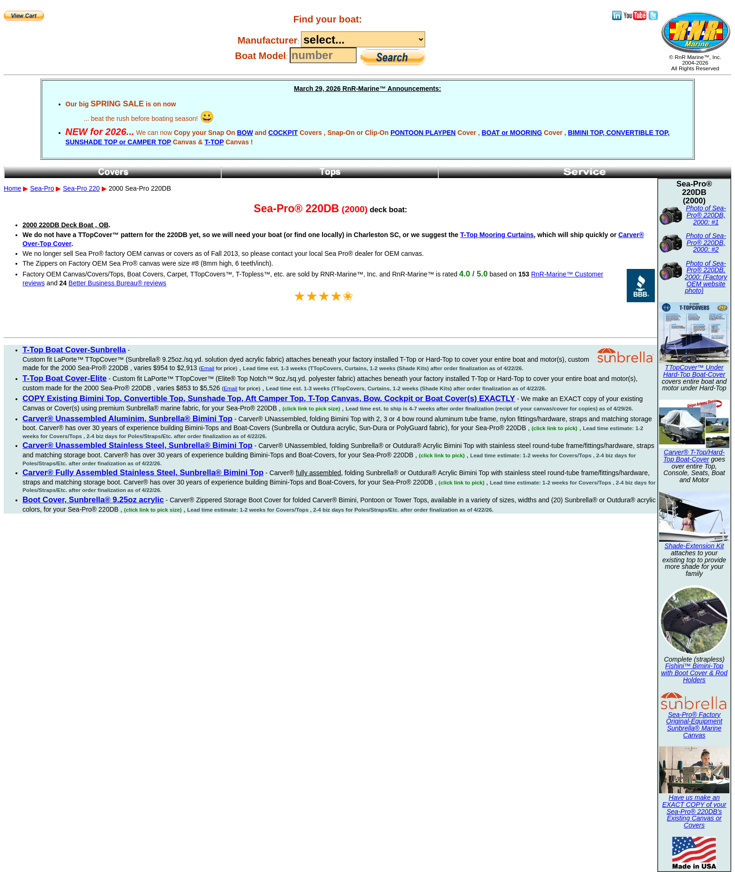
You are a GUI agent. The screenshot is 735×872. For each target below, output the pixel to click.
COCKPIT (283, 132)
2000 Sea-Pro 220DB (367, 262)
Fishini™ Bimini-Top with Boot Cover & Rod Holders (694, 672)
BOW (245, 132)
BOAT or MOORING (511, 132)
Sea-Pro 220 (81, 188)
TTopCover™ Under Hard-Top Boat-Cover (694, 371)
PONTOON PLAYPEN (423, 132)
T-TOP (214, 142)
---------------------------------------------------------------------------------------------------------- (363, 39)
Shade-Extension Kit (694, 546)
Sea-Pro (42, 188)
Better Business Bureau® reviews (117, 283)
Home (12, 188)
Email (207, 368)
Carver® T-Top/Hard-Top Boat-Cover (694, 455)
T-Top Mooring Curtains (497, 234)
